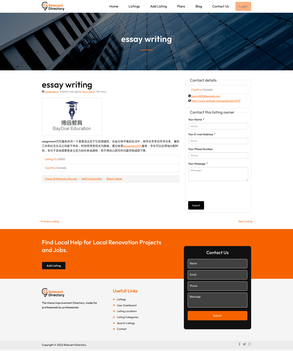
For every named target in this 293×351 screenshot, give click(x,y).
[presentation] (216, 191)
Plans (181, 6)
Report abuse (117, 179)
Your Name (196, 120)
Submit (196, 205)
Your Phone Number (200, 149)
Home (113, 6)
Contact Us (220, 6)
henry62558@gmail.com (206, 96)
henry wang (88, 91)
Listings (134, 6)
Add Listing (158, 6)
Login (243, 6)
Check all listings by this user (62, 179)
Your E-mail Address (201, 134)
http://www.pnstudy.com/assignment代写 (217, 101)
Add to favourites (93, 179)
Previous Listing (49, 222)
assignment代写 (133, 146)
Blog (198, 6)
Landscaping (51, 91)
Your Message (198, 164)
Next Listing (246, 222)
